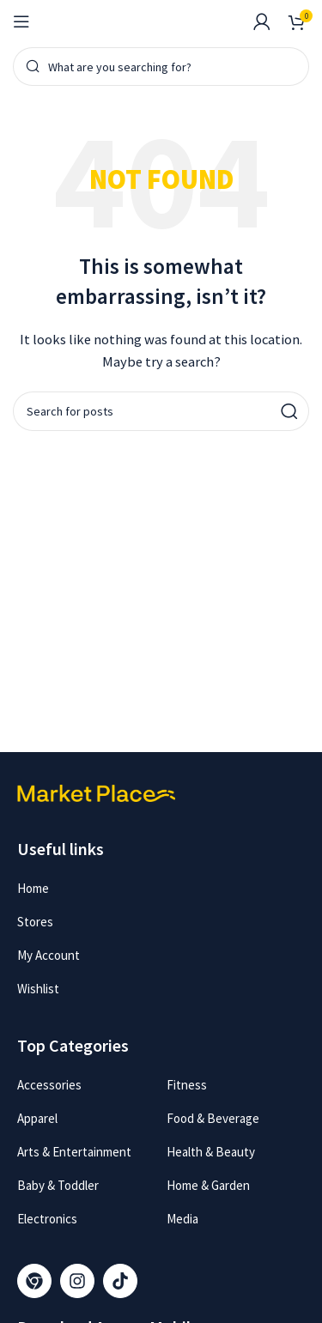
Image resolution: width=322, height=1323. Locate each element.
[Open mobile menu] (21, 21)
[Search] (161, 66)
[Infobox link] (226, 21)
